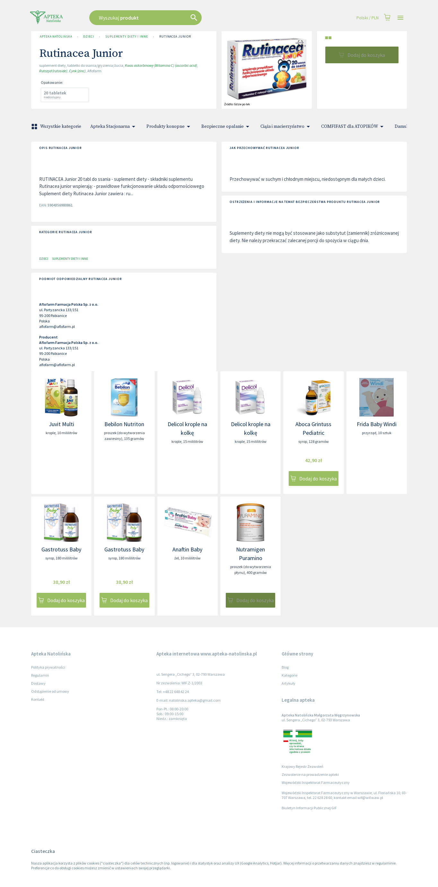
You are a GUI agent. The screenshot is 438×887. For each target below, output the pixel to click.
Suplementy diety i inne (127, 36)
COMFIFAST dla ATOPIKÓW (353, 126)
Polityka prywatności (48, 667)
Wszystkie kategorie (57, 126)
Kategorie (289, 675)
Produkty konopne (169, 126)
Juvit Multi (61, 424)
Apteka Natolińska (55, 36)
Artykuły (288, 683)
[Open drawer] (400, 18)
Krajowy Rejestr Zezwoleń (302, 766)
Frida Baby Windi (377, 424)
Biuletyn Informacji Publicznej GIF (309, 807)
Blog (285, 667)
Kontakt (37, 699)
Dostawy (38, 683)
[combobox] (178, 17)
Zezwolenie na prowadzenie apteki (310, 774)
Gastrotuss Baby (61, 549)
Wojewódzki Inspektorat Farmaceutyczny (316, 782)
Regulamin (40, 675)
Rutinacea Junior (175, 36)
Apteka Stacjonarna (113, 126)
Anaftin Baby (187, 549)
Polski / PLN (367, 18)
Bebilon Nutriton (124, 424)
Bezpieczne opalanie (226, 126)
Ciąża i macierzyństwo (286, 126)
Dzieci (88, 36)
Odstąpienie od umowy (50, 691)
